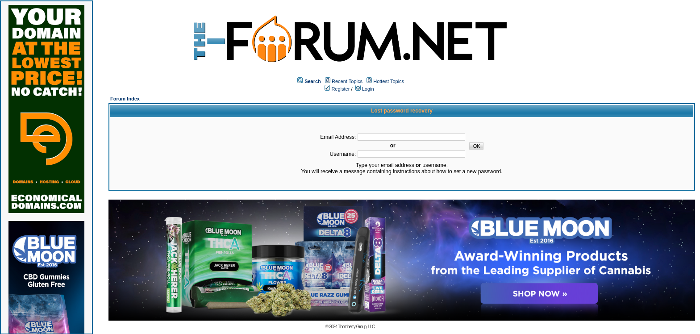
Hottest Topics (388, 81)
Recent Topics (347, 81)
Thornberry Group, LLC (356, 326)
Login (364, 89)
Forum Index (125, 98)
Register (337, 89)
